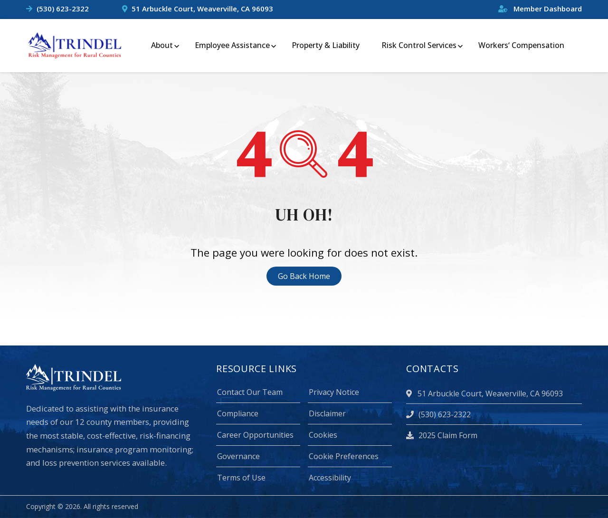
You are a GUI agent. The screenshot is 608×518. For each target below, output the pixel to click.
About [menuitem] (162, 45)
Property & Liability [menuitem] (326, 45)
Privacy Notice (334, 392)
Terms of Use (241, 477)
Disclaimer (327, 413)
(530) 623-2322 (63, 8)
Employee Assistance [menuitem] (232, 45)
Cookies (323, 435)
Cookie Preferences (344, 456)
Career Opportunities (255, 435)
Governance (238, 456)
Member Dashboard (540, 8)
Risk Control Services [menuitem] (418, 45)
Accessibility (330, 477)
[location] (410, 393)
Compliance (237, 413)
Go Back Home (304, 276)
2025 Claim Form (441, 435)
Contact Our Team (250, 392)
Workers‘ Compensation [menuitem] (521, 45)
